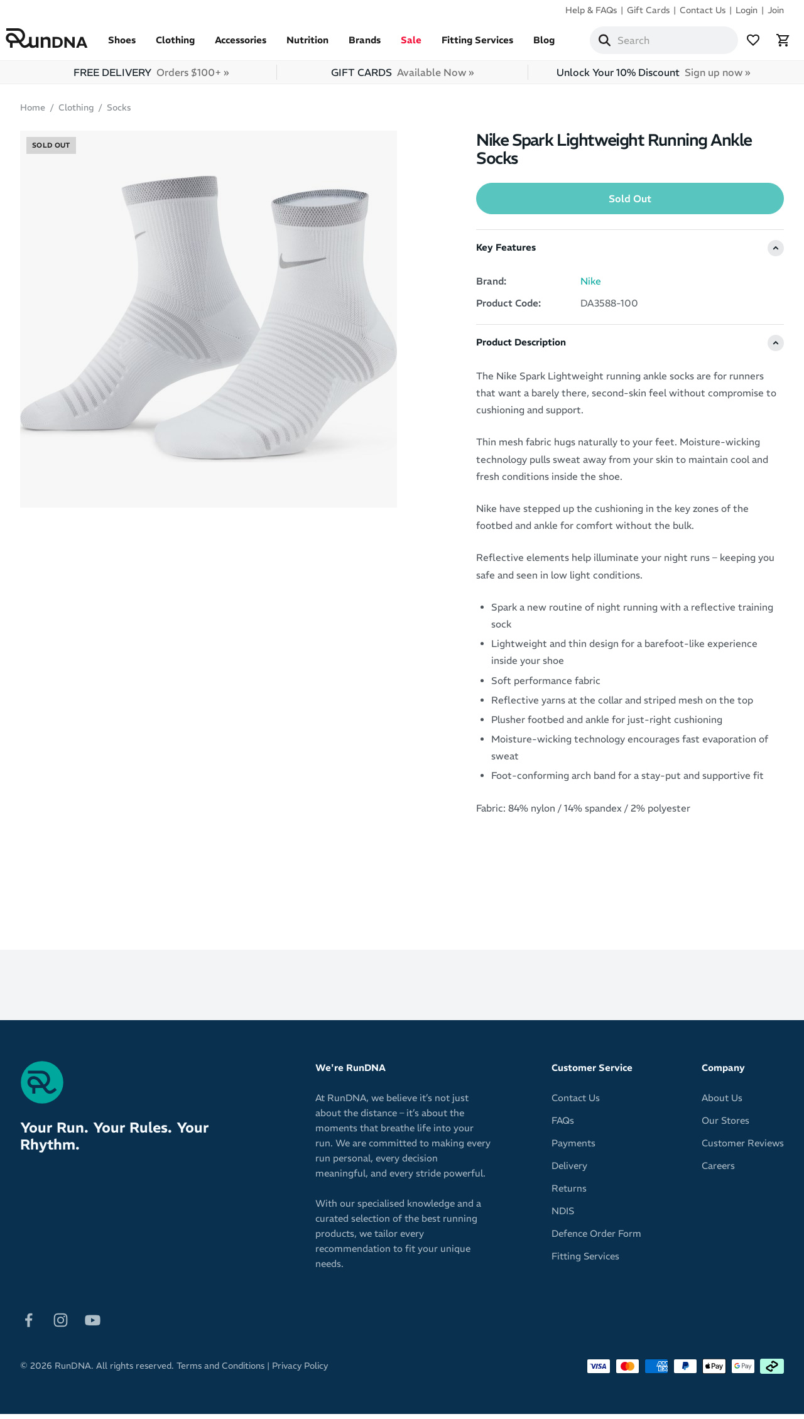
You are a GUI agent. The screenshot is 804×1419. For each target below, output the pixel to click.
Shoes (136, 45)
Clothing (189, 45)
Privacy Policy (300, 1370)
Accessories (255, 45)
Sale (425, 45)
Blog (558, 45)
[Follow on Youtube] (92, 1324)
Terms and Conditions (220, 1370)
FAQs (562, 1125)
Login (747, 10)
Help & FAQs (591, 10)
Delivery (569, 1171)
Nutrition (322, 45)
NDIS (562, 1216)
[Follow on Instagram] (60, 1324)
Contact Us (702, 10)
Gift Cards (648, 10)
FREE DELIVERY (151, 77)
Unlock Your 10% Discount (653, 77)
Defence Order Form (596, 1238)
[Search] (619, 42)
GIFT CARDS (402, 77)
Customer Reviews (743, 1148)
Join (776, 10)
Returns (569, 1193)
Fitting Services (492, 45)
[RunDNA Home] (61, 41)
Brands (379, 45)
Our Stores (725, 1125)
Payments (573, 1148)
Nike (590, 286)
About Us (722, 1103)
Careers (718, 1171)
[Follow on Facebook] (28, 1324)
